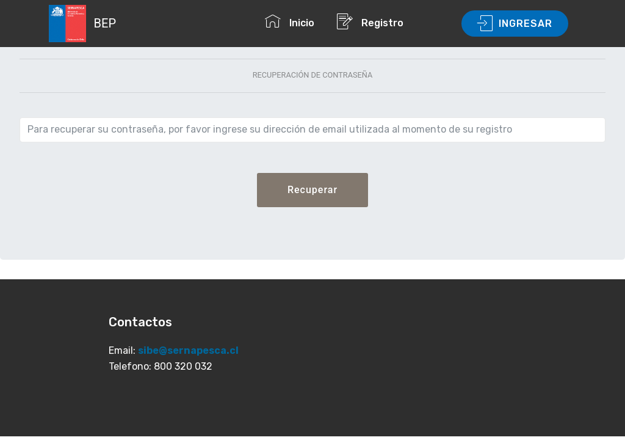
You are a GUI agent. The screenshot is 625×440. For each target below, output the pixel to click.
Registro (392, 21)
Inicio (294, 21)
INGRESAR (514, 24)
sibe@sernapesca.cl (188, 350)
